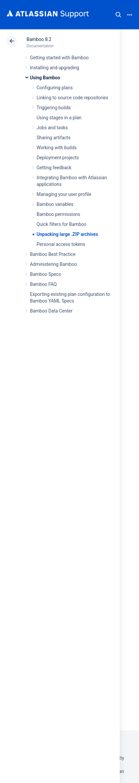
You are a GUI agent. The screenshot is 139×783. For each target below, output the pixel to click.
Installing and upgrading (54, 67)
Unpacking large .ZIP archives (67, 234)
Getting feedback (54, 167)
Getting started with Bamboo (59, 57)
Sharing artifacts (53, 137)
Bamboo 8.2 (39, 39)
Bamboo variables (55, 204)
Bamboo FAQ (43, 284)
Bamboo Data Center (51, 311)
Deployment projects (58, 157)
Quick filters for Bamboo (61, 224)
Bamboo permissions (58, 214)
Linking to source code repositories (72, 97)
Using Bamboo (45, 77)
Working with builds (56, 147)
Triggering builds (54, 107)
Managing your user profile (64, 194)
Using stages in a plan (59, 117)
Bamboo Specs (45, 274)
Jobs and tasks (52, 127)
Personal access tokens (61, 244)
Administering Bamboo (53, 264)
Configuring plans (55, 87)
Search (118, 14)
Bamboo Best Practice (52, 254)
